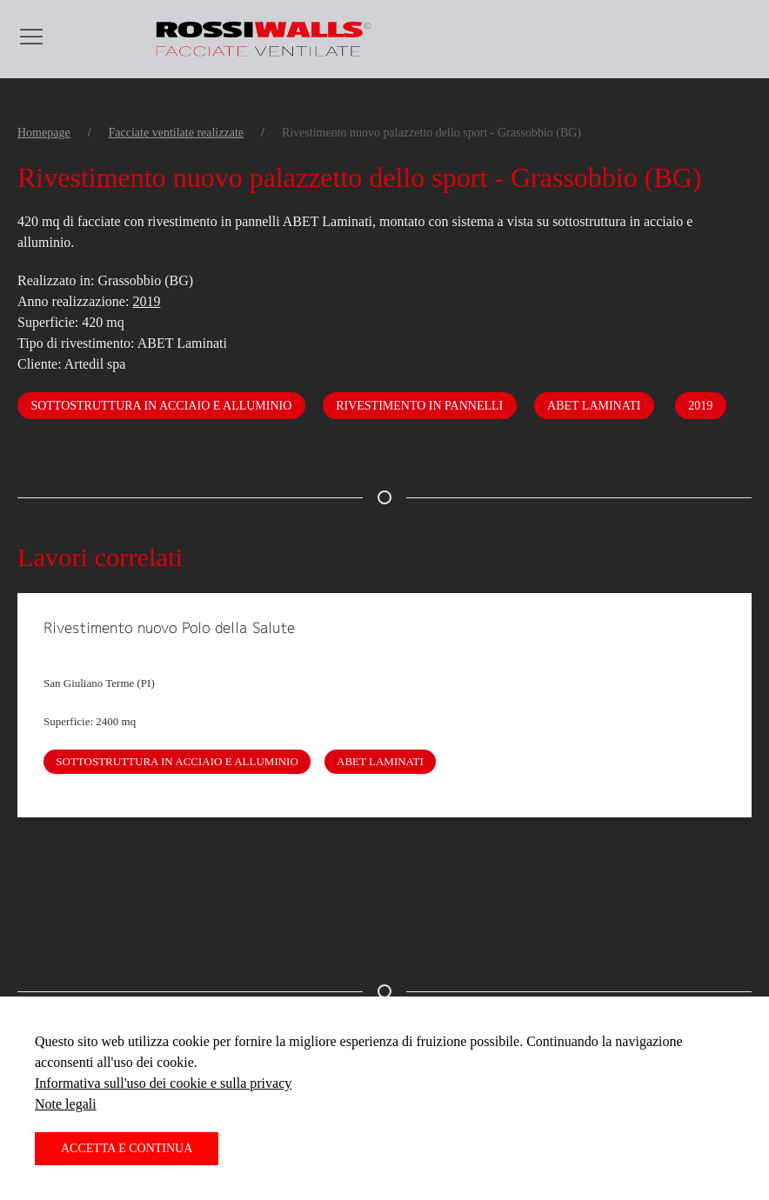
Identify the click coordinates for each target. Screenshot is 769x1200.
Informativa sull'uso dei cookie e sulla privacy (163, 1083)
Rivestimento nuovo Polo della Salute (169, 627)
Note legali (66, 1104)
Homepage (43, 132)
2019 (146, 301)
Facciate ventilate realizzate (176, 132)
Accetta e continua (126, 1148)
